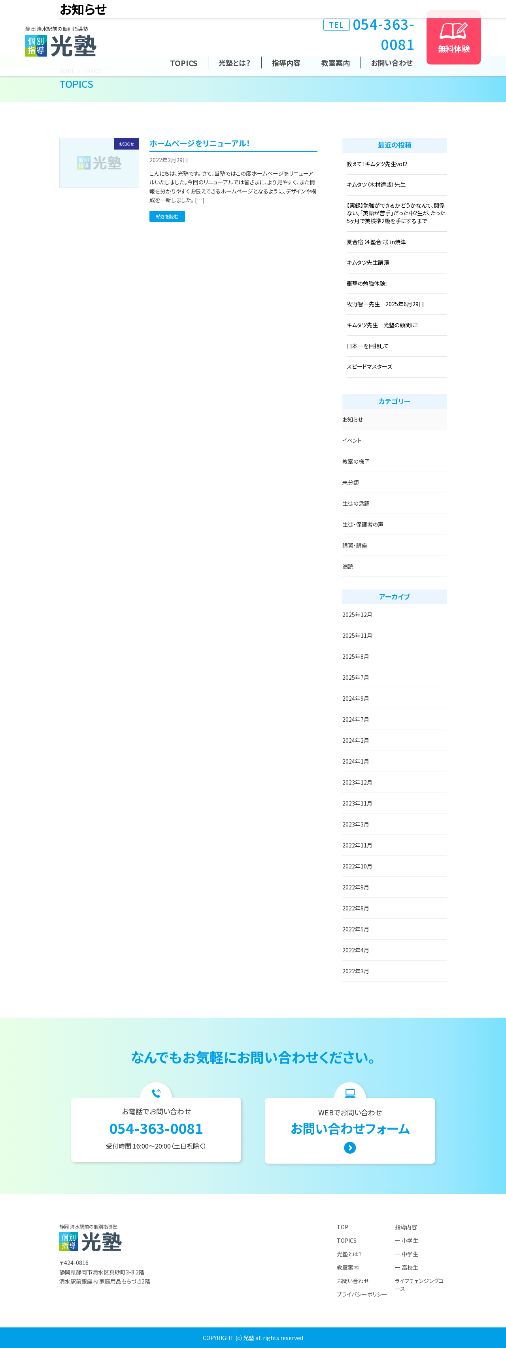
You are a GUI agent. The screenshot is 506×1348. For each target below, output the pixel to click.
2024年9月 (355, 698)
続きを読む (167, 216)
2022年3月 (355, 971)
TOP (342, 1227)
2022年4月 (355, 950)
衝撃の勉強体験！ (367, 283)
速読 (347, 566)
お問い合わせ (392, 62)
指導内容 (286, 62)
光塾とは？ (235, 62)
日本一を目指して (368, 346)
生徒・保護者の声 (362, 524)
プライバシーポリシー (362, 1294)
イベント (352, 440)
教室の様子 (356, 461)
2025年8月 (355, 656)
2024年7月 (355, 719)
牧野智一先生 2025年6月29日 (385, 304)
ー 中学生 (406, 1254)
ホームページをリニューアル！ (199, 143)
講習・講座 (354, 545)
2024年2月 (355, 740)
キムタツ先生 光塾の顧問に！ (383, 325)
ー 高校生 (406, 1267)
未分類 (350, 482)
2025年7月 (355, 677)
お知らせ (352, 419)
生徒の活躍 (356, 503)
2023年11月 (357, 803)
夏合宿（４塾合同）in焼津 (376, 242)
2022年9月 (355, 887)
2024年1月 (355, 761)
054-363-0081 (369, 33)
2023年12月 (357, 782)
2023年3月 (355, 824)
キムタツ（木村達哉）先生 (376, 184)
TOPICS (184, 62)
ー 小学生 (406, 1240)
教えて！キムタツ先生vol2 (377, 164)
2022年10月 (357, 866)
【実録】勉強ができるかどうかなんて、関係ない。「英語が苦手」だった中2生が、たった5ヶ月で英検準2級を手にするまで (396, 213)
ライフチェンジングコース (419, 1285)
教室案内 (335, 62)
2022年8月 (355, 908)
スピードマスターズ (369, 366)
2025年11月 (357, 635)
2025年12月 (357, 614)
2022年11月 (357, 845)
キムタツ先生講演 (368, 262)
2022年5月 (355, 929)
